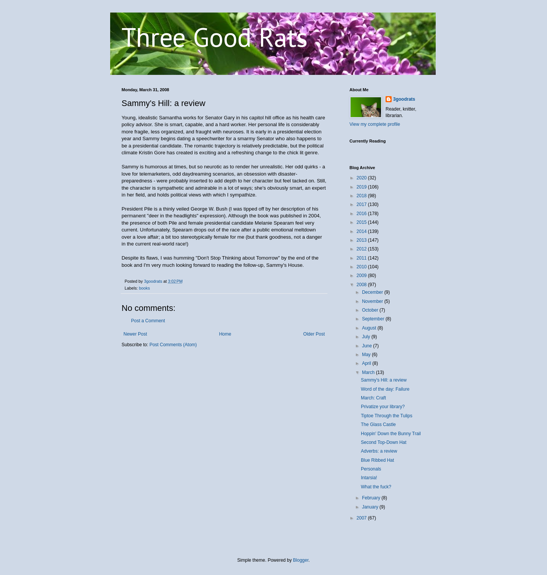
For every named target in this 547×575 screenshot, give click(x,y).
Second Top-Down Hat (383, 442)
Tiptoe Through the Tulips (386, 415)
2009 (362, 275)
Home (225, 334)
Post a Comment (148, 320)
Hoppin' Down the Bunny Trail (391, 433)
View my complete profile (374, 124)
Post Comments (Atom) (173, 344)
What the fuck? (376, 486)
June (367, 345)
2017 (362, 204)
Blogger (300, 560)
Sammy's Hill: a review (383, 380)
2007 (362, 518)
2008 (362, 284)
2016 (362, 213)
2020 (362, 178)
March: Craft (373, 398)
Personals (371, 469)
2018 (362, 195)
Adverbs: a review (379, 451)
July (367, 336)
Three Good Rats (215, 37)
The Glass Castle (378, 424)
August (370, 328)
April (367, 363)
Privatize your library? (383, 406)
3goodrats (404, 99)
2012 (362, 249)
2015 (362, 222)
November (373, 301)
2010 (362, 266)
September (374, 319)
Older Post (314, 334)
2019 (362, 187)
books (144, 288)
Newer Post (135, 334)
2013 (362, 240)
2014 (362, 231)
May (367, 354)
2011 (362, 258)
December (373, 292)
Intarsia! (369, 477)
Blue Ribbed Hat (377, 460)
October (370, 310)
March (369, 372)
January (370, 507)
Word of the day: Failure (385, 389)
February (371, 498)
